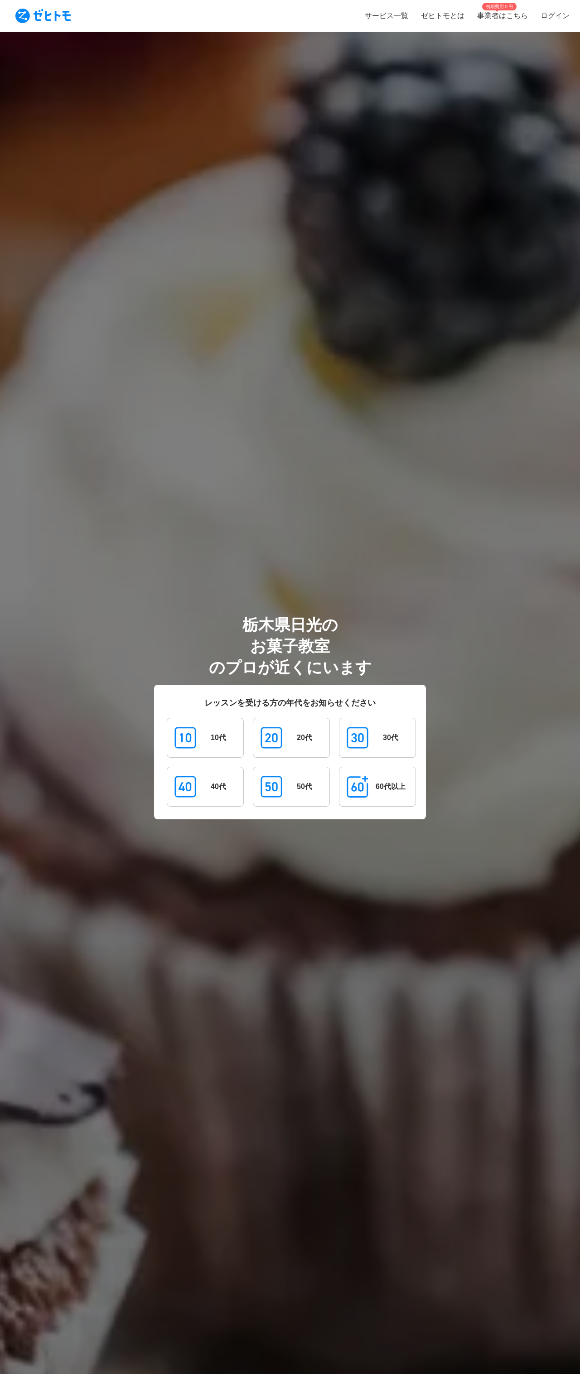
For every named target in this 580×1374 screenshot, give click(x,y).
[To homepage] (43, 16)
